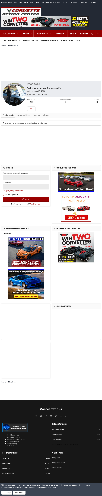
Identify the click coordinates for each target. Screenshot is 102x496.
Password (7, 183)
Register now (35, 205)
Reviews (95, 2)
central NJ (56, 88)
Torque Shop (12, 443)
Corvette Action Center (16, 439)
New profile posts (49, 40)
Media (26, 34)
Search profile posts (70, 40)
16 (97, 102)
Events (74, 2)
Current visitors (30, 40)
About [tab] (46, 115)
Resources (42, 34)
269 (31, 102)
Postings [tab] (36, 115)
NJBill (48, 473)
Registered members (11, 40)
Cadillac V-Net (13, 435)
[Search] (98, 33)
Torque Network (13, 441)
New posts (56, 457)
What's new (9, 34)
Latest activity (57, 466)
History (84, 2)
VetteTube (11, 446)
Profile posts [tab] (8, 115)
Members (59, 34)
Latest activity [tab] (23, 115)
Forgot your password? (13, 191)
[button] (18, 33)
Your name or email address (15, 173)
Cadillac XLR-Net (13, 437)
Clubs (64, 2)
